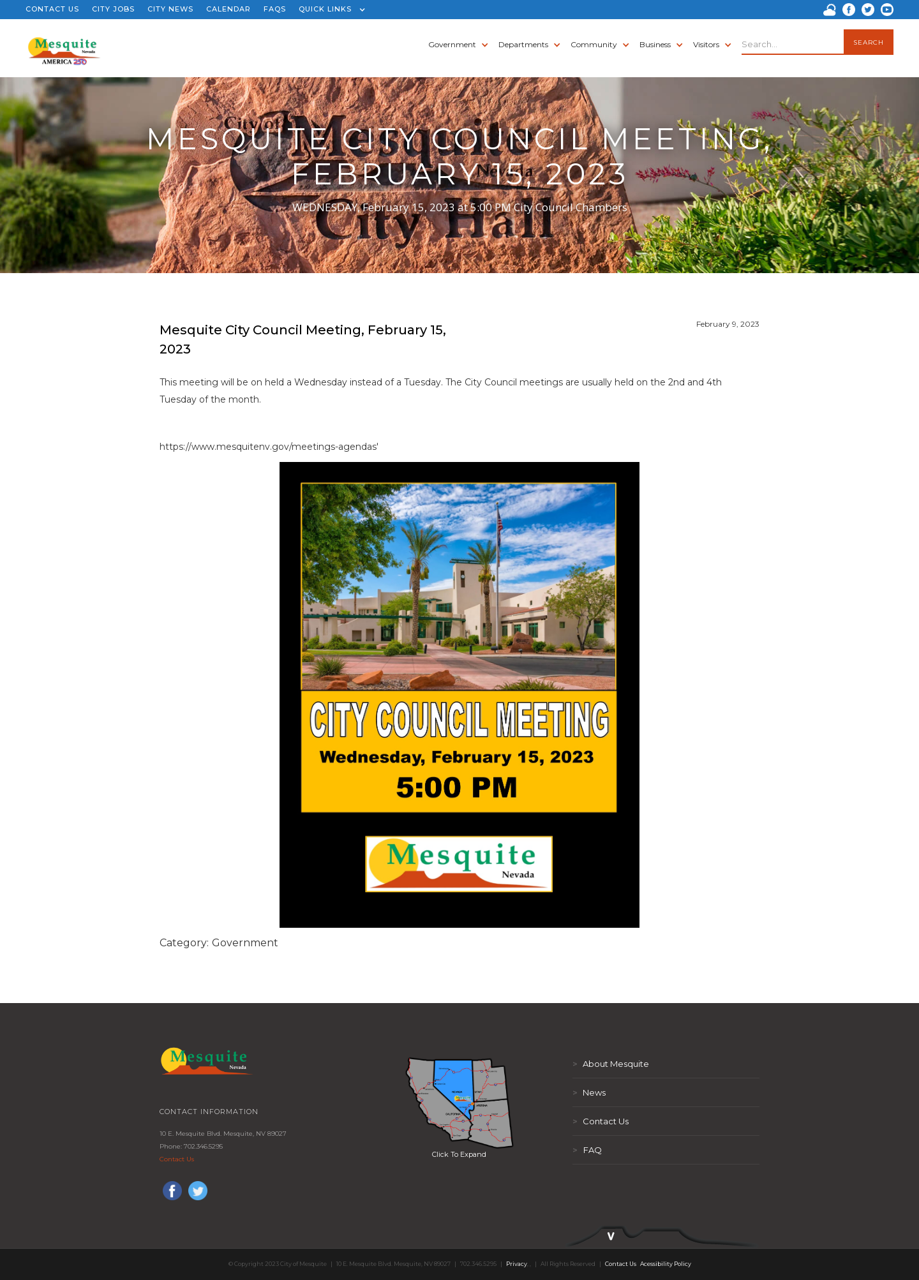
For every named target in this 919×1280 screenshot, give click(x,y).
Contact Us (177, 1159)
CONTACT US (52, 8)
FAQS (275, 8)
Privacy (516, 1263)
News (589, 1092)
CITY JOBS (113, 8)
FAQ (587, 1150)
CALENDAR (228, 8)
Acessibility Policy (665, 1263)
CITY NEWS (170, 8)
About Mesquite (610, 1064)
